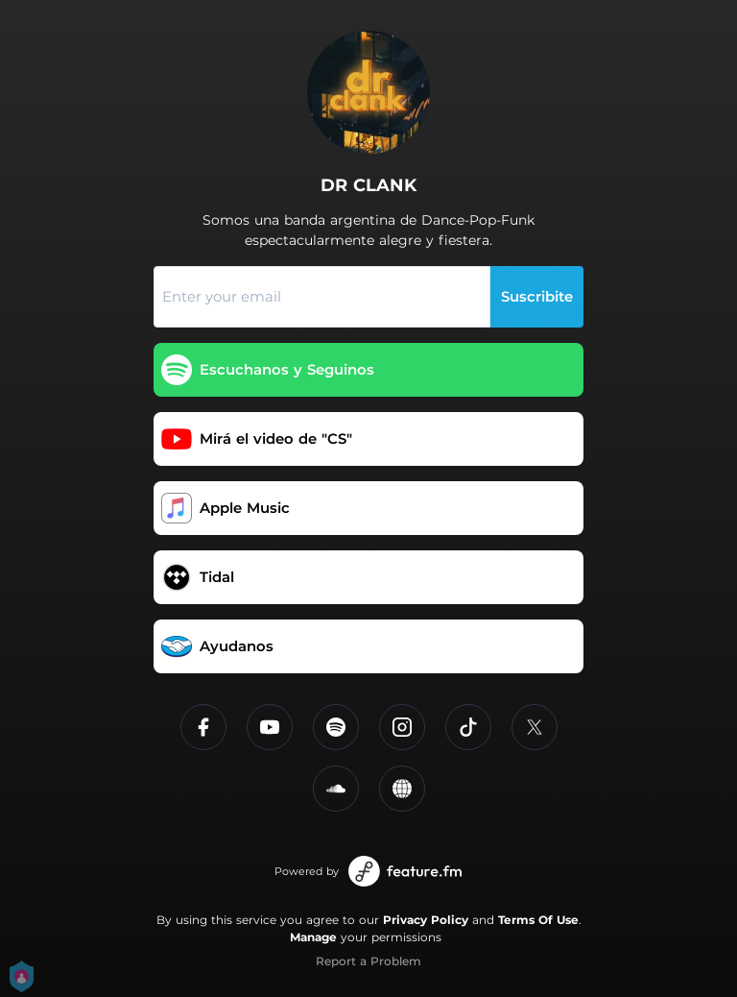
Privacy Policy (425, 919)
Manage (313, 937)
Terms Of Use (538, 919)
